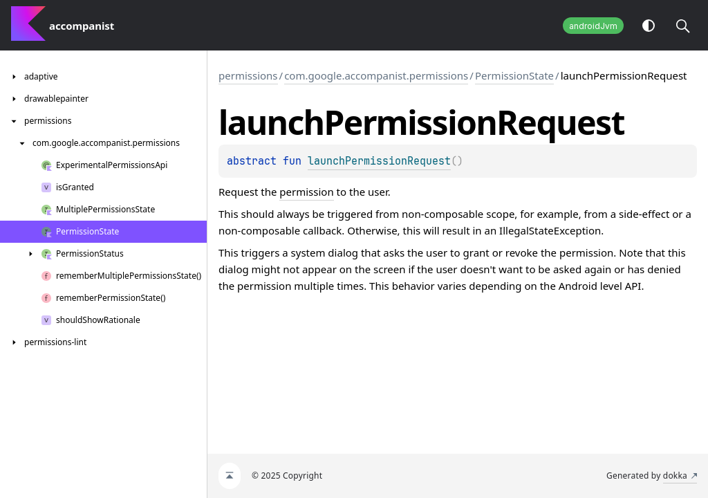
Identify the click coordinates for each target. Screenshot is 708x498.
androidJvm (593, 26)
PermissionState (514, 75)
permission (306, 192)
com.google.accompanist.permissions (376, 75)
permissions (248, 75)
